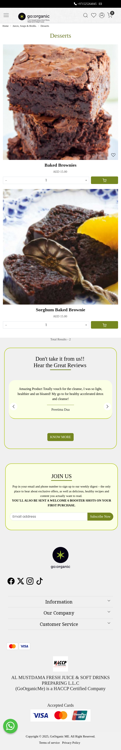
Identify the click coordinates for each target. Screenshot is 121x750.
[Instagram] (30, 582)
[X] (20, 582)
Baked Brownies (60, 165)
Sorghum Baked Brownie (60, 309)
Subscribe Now (100, 516)
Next (107, 406)
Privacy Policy (71, 742)
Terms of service (49, 742)
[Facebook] (11, 582)
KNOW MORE (60, 437)
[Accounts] (102, 15)
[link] (86, 15)
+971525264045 (87, 3)
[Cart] (104, 180)
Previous (13, 406)
